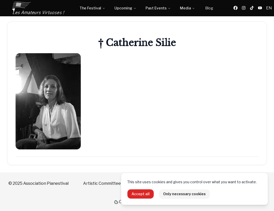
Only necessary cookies (184, 194)
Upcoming (125, 8)
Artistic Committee (102, 183)
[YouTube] (260, 8)
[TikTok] (252, 8)
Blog (209, 8)
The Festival (92, 8)
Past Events (158, 8)
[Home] (38, 8)
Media (187, 8)
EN (269, 8)
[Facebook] (235, 8)
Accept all (141, 194)
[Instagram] (244, 8)
